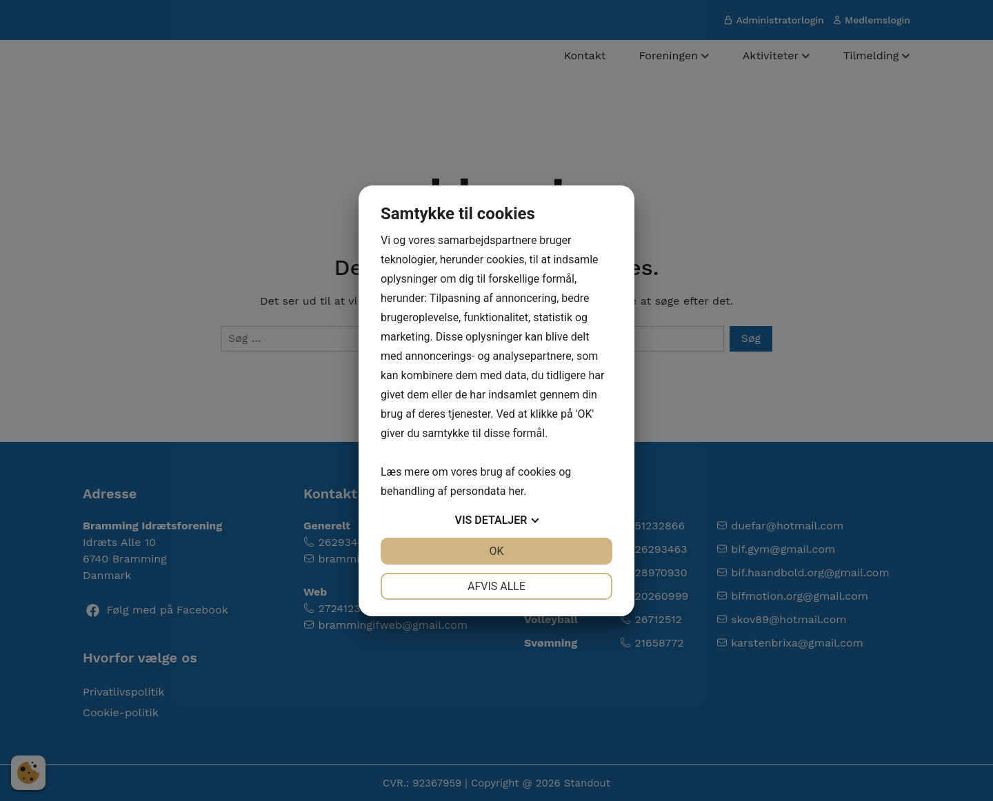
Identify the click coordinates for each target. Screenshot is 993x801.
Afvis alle (496, 586)
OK (496, 551)
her (515, 491)
